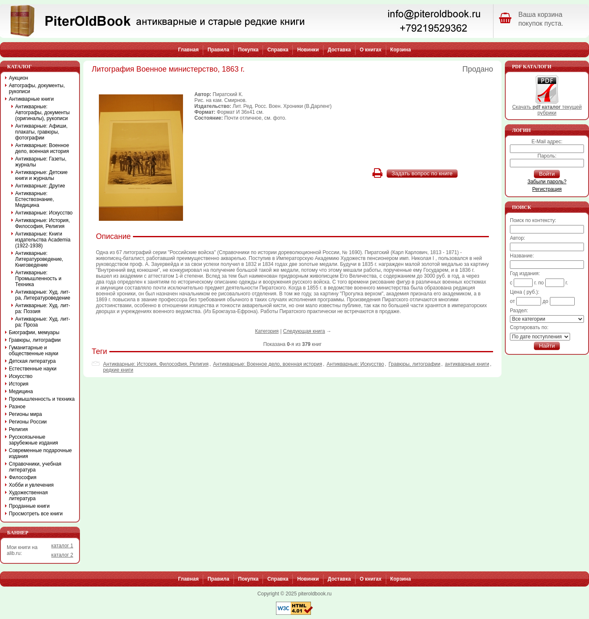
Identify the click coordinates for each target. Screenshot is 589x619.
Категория (267, 331)
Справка (277, 50)
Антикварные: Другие (40, 186)
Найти (547, 346)
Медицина (21, 391)
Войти (547, 174)
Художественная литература (28, 495)
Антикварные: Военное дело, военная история (267, 364)
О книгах (371, 50)
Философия (23, 477)
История (19, 384)
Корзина (400, 50)
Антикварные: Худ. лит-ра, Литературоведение (42, 295)
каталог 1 (62, 546)
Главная (188, 50)
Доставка (339, 50)
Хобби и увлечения (31, 485)
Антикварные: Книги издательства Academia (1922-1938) (42, 240)
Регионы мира (25, 414)
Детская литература (32, 361)
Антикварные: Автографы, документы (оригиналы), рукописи (42, 112)
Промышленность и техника (42, 399)
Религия (18, 429)
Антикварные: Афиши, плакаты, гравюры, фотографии (41, 132)
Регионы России (28, 422)
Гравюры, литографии (414, 364)
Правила (218, 50)
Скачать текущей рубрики (546, 107)
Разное (17, 407)
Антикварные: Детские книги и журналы (41, 175)
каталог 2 (62, 555)
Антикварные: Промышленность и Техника (38, 278)
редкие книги (118, 370)
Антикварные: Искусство (355, 364)
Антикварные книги (31, 99)
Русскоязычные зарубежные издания (33, 440)
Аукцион (18, 78)
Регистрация (547, 189)
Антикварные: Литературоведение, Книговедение (39, 259)
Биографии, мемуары (34, 332)
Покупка (248, 50)
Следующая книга (304, 331)
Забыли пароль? (547, 182)
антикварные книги (467, 364)
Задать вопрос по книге (422, 173)
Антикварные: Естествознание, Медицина (34, 199)
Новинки (307, 50)
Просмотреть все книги (36, 514)
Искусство (20, 376)
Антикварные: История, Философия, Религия (156, 364)
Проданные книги (29, 506)
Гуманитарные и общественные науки (33, 350)
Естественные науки (32, 369)
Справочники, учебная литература (35, 467)
